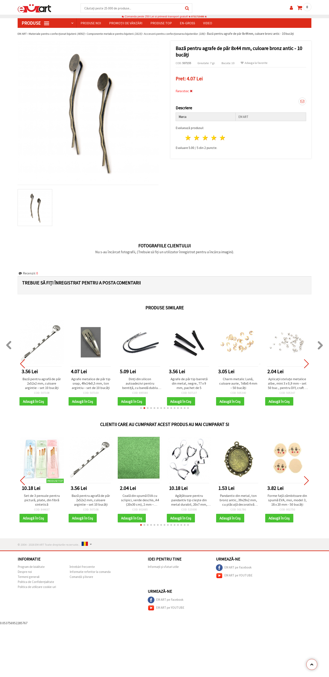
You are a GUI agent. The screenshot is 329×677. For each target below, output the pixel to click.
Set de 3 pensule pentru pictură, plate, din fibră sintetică (41, 502)
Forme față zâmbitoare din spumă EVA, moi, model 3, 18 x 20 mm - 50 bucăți (287, 502)
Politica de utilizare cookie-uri (37, 589)
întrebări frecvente (82, 569)
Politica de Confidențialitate (36, 584)
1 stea (188, 136)
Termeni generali (28, 579)
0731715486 (197, 16)
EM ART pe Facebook (234, 569)
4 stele (214, 136)
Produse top (161, 23)
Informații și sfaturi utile (163, 569)
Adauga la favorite (254, 63)
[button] (141, 409)
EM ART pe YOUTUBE (234, 577)
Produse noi (91, 23)
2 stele (197, 136)
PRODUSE (35, 23)
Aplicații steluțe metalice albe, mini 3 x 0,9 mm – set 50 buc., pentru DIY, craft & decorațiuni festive (287, 384)
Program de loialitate (31, 569)
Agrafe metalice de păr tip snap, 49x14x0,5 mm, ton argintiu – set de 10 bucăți (91, 384)
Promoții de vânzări (125, 23)
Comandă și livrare (81, 579)
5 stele (222, 136)
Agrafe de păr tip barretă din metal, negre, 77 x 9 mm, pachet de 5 (189, 384)
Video (207, 23)
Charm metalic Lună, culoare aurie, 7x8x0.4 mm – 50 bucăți (238, 384)
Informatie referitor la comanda (90, 574)
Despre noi (25, 574)
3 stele (205, 136)
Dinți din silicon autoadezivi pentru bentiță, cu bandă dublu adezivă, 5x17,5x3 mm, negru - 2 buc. (139, 384)
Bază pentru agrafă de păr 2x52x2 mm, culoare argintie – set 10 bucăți (41, 384)
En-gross (187, 23)
